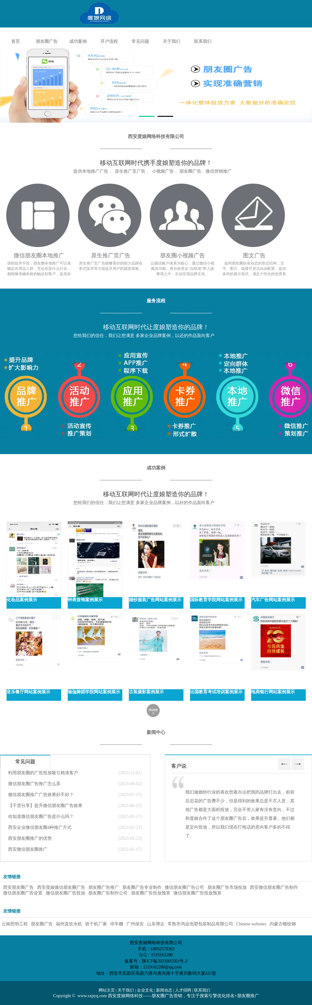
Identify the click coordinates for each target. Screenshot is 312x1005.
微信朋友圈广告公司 (184, 887)
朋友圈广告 (47, 41)
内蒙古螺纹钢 (283, 924)
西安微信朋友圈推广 (27, 849)
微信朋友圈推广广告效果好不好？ (41, 794)
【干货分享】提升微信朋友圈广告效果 (45, 805)
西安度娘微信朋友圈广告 (61, 887)
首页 (15, 41)
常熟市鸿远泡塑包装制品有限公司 (200, 924)
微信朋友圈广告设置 (22, 893)
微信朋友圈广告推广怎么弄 (34, 783)
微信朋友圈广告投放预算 (198, 893)
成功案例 (78, 41)
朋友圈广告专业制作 (142, 887)
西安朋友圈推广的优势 (30, 838)
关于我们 (171, 41)
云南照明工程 (15, 924)
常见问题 (140, 41)
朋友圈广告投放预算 (150, 893)
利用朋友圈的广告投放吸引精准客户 (43, 772)
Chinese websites (251, 924)
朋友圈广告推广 (103, 887)
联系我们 (203, 41)
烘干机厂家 (96, 924)
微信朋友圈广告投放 (65, 893)
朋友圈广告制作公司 (108, 893)
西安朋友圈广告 (18, 887)
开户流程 (109, 41)
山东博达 (155, 924)
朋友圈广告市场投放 (227, 887)
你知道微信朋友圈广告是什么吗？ (41, 816)
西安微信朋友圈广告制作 (274, 887)
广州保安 (135, 924)
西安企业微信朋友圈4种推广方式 (39, 827)
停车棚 (116, 924)
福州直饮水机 (69, 924)
